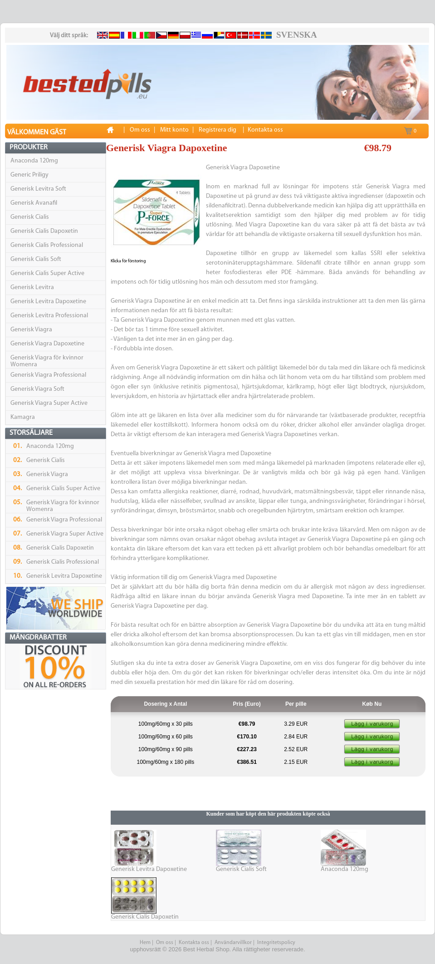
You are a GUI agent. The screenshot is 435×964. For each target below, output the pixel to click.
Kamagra (22, 417)
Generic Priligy (29, 175)
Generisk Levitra (32, 287)
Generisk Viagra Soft (37, 389)
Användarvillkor (233, 942)
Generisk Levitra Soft (38, 189)
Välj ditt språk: (69, 35)
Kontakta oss (194, 942)
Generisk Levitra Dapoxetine (48, 301)
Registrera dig (217, 130)
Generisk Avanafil (33, 203)
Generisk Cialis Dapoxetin (44, 231)
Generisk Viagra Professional (48, 375)
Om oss (164, 942)
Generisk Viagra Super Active (49, 403)
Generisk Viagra (31, 329)
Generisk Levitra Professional (49, 315)
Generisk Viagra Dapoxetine (47, 343)
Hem (145, 942)
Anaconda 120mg (34, 160)
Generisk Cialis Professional (46, 245)
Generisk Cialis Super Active (47, 273)
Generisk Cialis (29, 217)
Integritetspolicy (276, 942)
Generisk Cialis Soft (35, 259)
